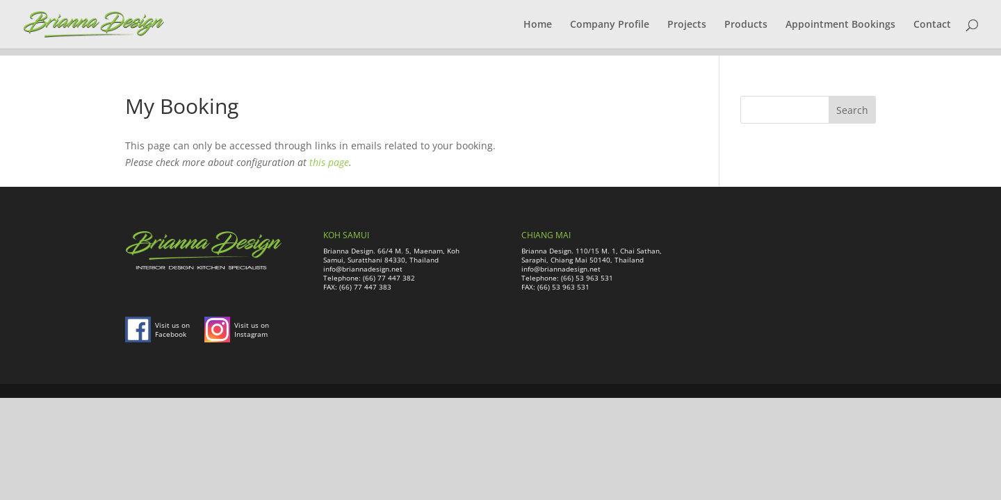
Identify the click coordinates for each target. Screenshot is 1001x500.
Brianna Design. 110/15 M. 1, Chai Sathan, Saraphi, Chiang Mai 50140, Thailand (591, 255)
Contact (932, 25)
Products (745, 25)
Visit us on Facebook (172, 329)
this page (329, 162)
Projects (686, 25)
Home (537, 25)
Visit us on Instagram (251, 329)
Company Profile (609, 25)
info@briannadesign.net (362, 269)
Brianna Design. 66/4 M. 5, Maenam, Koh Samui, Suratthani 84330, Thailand (391, 255)
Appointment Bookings (840, 25)
